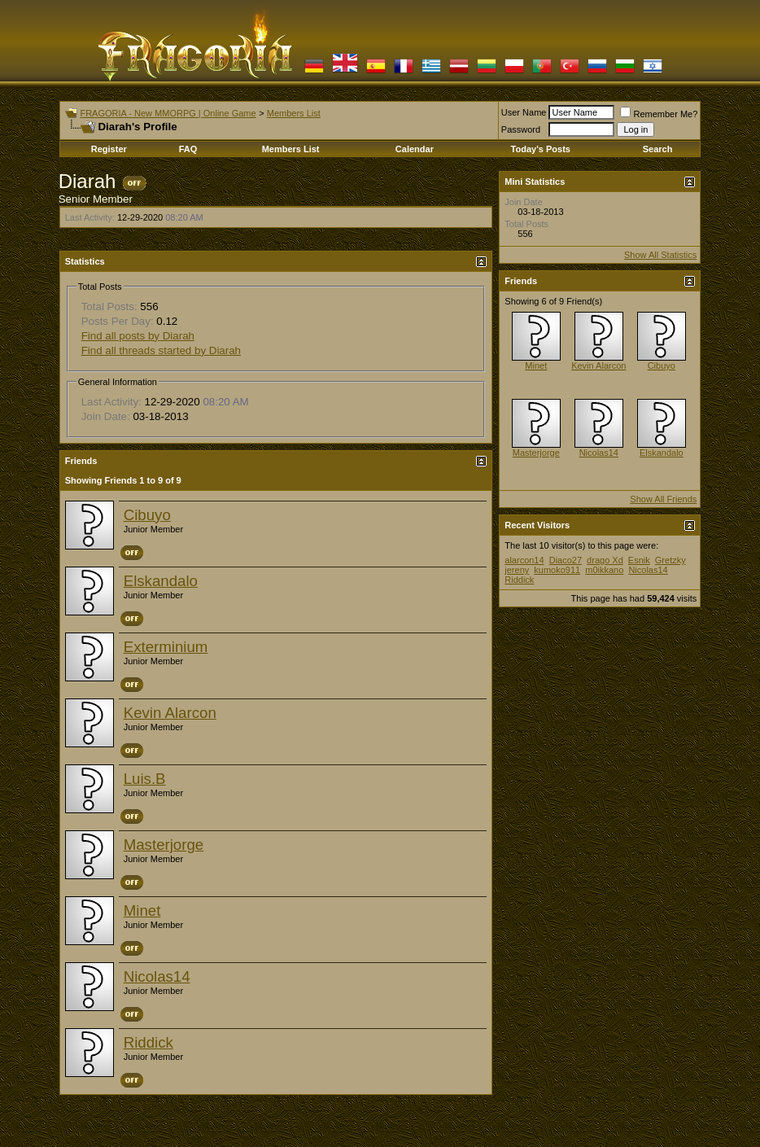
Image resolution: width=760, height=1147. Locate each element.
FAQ (188, 149)
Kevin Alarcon (170, 712)
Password (520, 129)
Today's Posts (540, 149)
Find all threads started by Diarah (161, 350)
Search (658, 149)
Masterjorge (164, 844)
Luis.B (145, 778)
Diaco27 (565, 560)
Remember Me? (658, 114)
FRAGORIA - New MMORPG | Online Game (168, 113)
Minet (142, 910)
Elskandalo (161, 580)
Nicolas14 (157, 976)
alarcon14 (524, 560)
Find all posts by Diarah (137, 336)
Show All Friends (663, 499)
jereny (516, 570)
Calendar (414, 149)
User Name (524, 112)
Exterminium (166, 646)
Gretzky (670, 560)
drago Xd (605, 560)
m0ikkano (604, 570)
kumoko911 (557, 570)
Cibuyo (147, 514)
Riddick (148, 1042)
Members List (294, 113)
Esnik (639, 560)
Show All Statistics (660, 255)
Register (109, 149)
